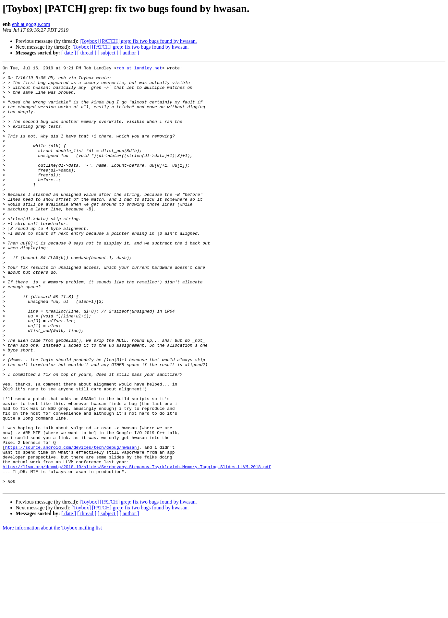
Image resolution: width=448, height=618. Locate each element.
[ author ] (129, 52)
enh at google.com (31, 24)
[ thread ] (86, 52)
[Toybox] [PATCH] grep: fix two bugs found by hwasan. (138, 41)
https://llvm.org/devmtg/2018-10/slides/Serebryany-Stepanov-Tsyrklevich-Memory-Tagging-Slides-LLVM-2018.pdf (137, 547)
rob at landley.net (139, 69)
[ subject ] (108, 52)
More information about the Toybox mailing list (52, 612)
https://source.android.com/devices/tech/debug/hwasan (71, 524)
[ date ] (68, 52)
